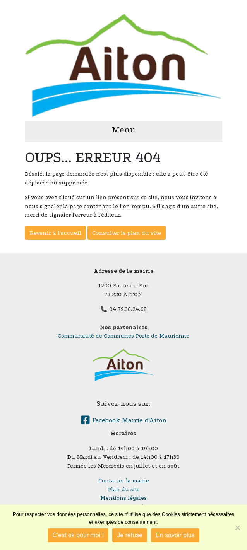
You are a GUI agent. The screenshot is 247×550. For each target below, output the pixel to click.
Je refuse (129, 535)
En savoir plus (175, 535)
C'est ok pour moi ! (78, 535)
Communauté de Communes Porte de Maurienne (123, 336)
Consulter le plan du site (126, 232)
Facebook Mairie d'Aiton (124, 420)
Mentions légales (123, 498)
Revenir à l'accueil (55, 232)
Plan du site (124, 489)
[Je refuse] (237, 527)
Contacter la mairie (123, 480)
